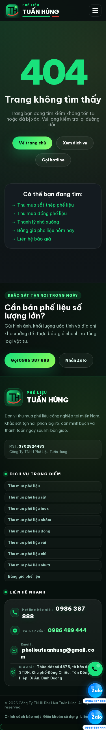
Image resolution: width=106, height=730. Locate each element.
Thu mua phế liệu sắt (27, 497)
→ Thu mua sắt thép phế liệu (43, 205)
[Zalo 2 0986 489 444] (95, 717)
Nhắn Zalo (76, 360)
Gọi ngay (94, 669)
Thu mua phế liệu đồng (29, 531)
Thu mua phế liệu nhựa (29, 565)
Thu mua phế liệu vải (27, 542)
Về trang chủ (32, 143)
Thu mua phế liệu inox (28, 508)
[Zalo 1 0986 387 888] (95, 690)
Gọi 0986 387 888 (30, 360)
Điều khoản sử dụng (60, 716)
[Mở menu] (95, 10)
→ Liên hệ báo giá (31, 239)
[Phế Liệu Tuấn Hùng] (32, 10)
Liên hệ (86, 716)
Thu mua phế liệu (24, 486)
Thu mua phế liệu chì (27, 553)
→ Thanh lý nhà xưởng (35, 222)
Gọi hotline (53, 160)
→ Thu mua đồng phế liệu (39, 213)
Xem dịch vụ (75, 143)
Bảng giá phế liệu (24, 576)
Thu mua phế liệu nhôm (29, 519)
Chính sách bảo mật (23, 716)
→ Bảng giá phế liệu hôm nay (43, 230)
